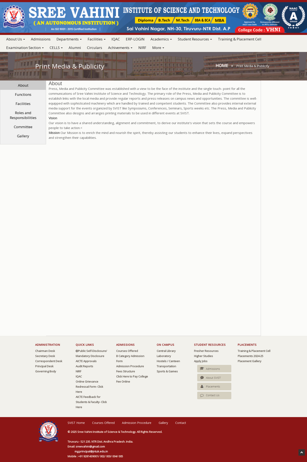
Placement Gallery (249, 361)
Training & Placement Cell (239, 39)
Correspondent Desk (48, 361)
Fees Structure (125, 371)
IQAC (116, 39)
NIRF (142, 47)
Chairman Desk (45, 351)
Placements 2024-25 (250, 356)
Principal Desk (44, 366)
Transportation (166, 366)
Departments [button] (69, 39)
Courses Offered (127, 351)
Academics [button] (161, 39)
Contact (180, 423)
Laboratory (164, 356)
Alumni (75, 47)
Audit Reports (84, 366)
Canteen (174, 361)
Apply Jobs (200, 361)
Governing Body (45, 371)
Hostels (162, 361)
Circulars (94, 47)
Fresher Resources (206, 351)
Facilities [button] (97, 39)
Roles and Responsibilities (23, 115)
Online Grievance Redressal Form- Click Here (89, 387)
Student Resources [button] (195, 39)
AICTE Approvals (86, 361)
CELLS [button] (56, 47)
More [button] (158, 47)
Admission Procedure (130, 366)
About (23, 85)
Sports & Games (167, 371)
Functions (23, 94)
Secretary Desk (45, 356)
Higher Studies (203, 356)
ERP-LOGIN (135, 39)
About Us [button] (15, 39)
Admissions (41, 39)
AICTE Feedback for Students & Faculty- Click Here (91, 402)
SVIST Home (76, 423)
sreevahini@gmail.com (90, 446)
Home (222, 65)
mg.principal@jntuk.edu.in (91, 451)
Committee (23, 126)
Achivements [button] (120, 47)
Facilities (23, 103)
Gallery (23, 135)
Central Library (166, 351)
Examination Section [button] (25, 47)
